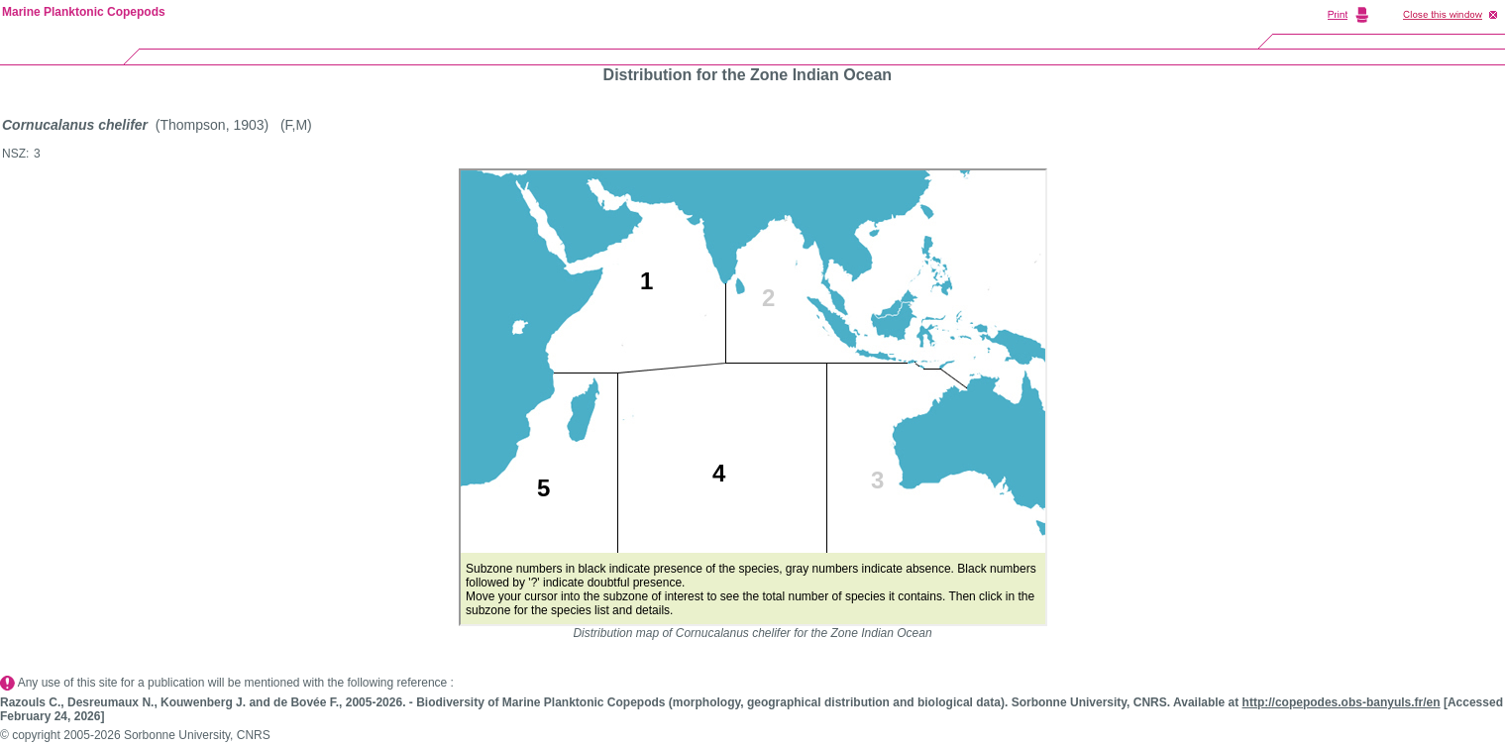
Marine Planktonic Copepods (83, 12)
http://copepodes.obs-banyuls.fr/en (1341, 702)
